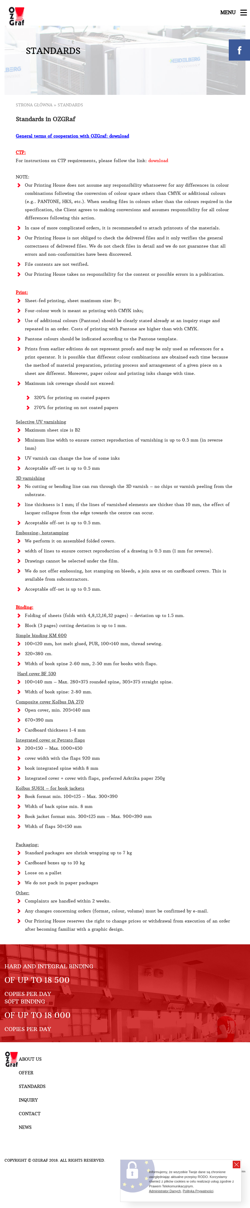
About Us (30, 1059)
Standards (32, 1086)
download (158, 160)
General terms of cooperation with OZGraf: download (72, 136)
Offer (26, 1073)
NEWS (25, 1127)
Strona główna (34, 105)
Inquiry (28, 1100)
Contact (29, 1113)
